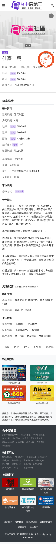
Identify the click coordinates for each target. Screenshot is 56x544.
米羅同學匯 (25, 435)
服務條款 (19, 522)
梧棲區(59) (16, 460)
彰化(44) (6, 464)
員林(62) (6, 460)
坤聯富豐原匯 (39, 435)
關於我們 (8, 522)
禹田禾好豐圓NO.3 (10, 435)
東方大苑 (6, 438)
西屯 (16, 347)
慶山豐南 (16, 438)
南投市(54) (39, 460)
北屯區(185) (7, 457)
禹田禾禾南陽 (8, 442)
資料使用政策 (46, 522)
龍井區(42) (16, 464)
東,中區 (37, 347)
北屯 (26, 347)
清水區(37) (6, 467)
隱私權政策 (31, 522)
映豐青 (25, 438)
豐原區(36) (28, 467)
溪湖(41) (27, 464)
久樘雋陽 (40, 442)
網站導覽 (22, 527)
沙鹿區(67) (42, 457)
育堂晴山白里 (36, 438)
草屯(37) (17, 467)
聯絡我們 (34, 527)
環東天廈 (30, 442)
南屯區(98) (19, 457)
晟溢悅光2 (6, 445)
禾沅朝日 (20, 442)
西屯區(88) (31, 457)
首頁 (7, 347)
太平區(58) (28, 460)
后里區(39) (37, 464)
